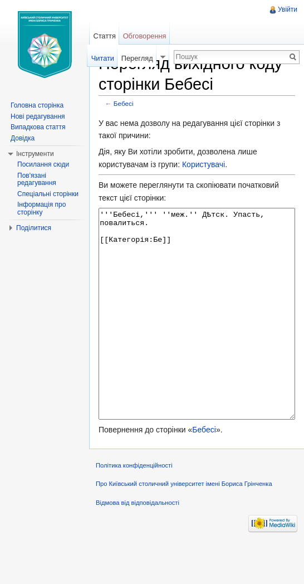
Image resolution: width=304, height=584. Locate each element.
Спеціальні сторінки (48, 194)
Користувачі (203, 164)
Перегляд (137, 58)
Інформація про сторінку (41, 208)
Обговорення (144, 36)
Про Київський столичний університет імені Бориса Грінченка (184, 525)
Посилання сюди (43, 164)
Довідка (23, 138)
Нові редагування (38, 116)
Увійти (287, 9)
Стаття (104, 36)
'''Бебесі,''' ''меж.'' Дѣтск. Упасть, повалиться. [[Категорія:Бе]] (197, 334)
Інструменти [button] (35, 154)
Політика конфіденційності (134, 507)
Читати (102, 58)
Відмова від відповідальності (137, 544)
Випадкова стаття (38, 127)
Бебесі (124, 103)
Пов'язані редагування (36, 179)
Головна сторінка (37, 105)
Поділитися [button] (33, 228)
